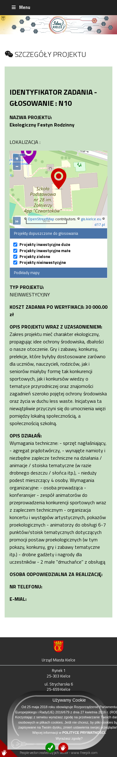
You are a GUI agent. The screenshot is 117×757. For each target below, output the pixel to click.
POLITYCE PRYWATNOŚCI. (84, 732)
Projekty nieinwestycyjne (42, 262)
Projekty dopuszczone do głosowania (46, 233)
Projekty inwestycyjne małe (44, 250)
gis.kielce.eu (91, 219)
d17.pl (99, 224)
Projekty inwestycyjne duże (44, 244)
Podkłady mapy (27, 272)
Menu (20, 7)
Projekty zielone (34, 256)
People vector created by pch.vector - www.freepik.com (59, 752)
